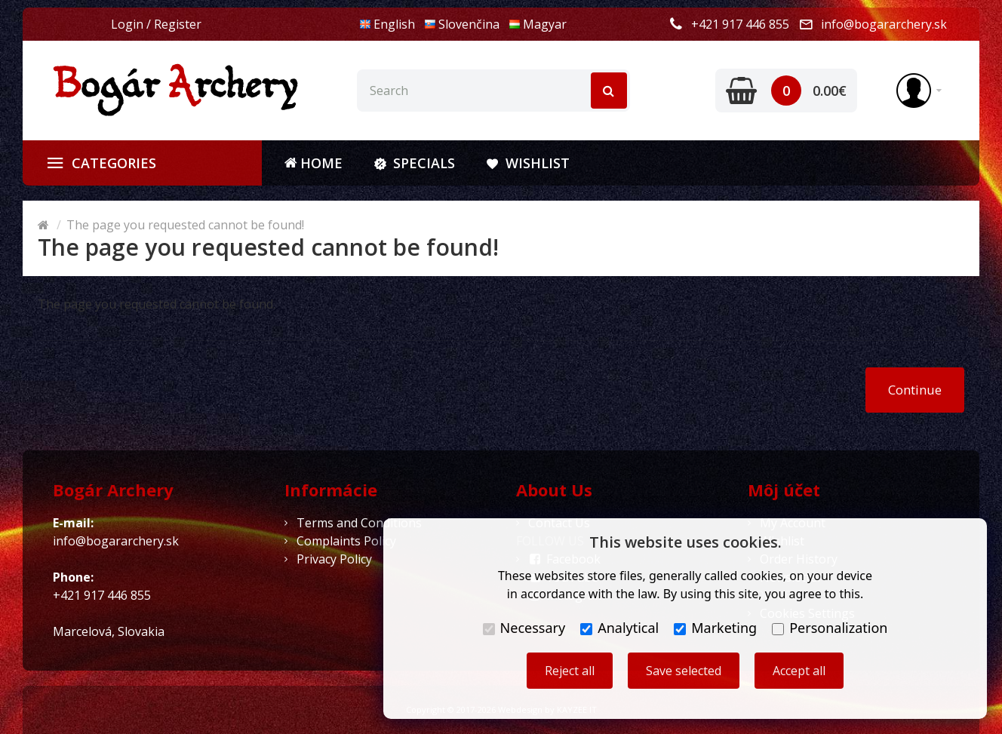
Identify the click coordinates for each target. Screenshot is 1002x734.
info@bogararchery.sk (884, 24)
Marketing (715, 628)
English (387, 24)
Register (177, 24)
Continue (915, 389)
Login (127, 24)
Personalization (829, 628)
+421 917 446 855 (740, 24)
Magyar (538, 24)
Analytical (619, 628)
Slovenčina (461, 24)
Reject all (570, 670)
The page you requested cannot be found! (185, 225)
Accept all (799, 670)
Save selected (683, 670)
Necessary (524, 628)
